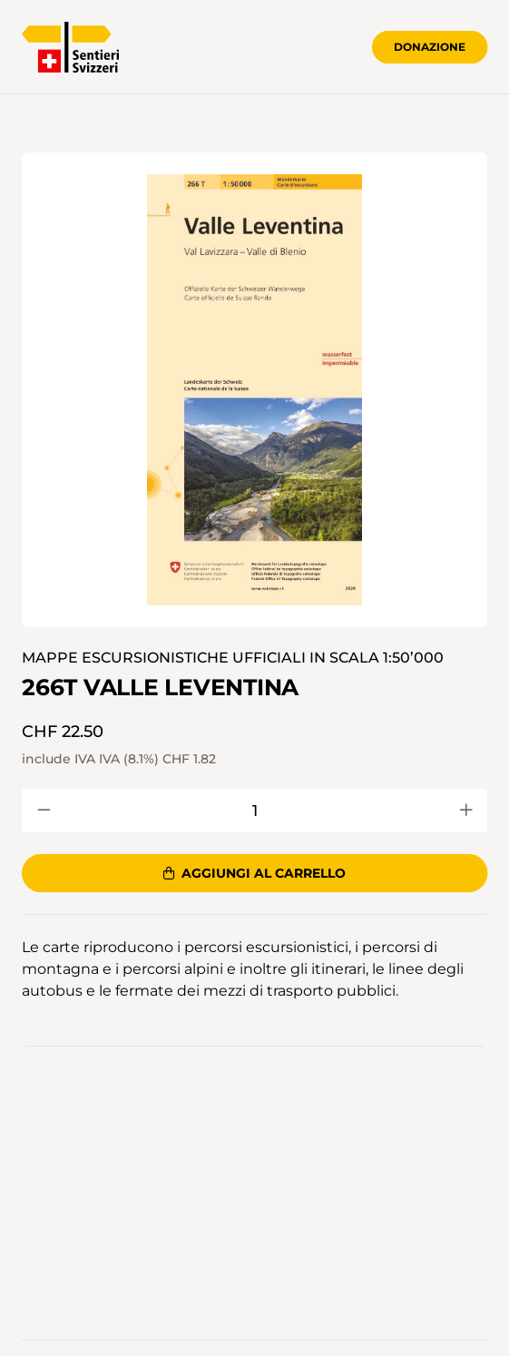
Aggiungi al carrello (254, 873)
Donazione (429, 47)
